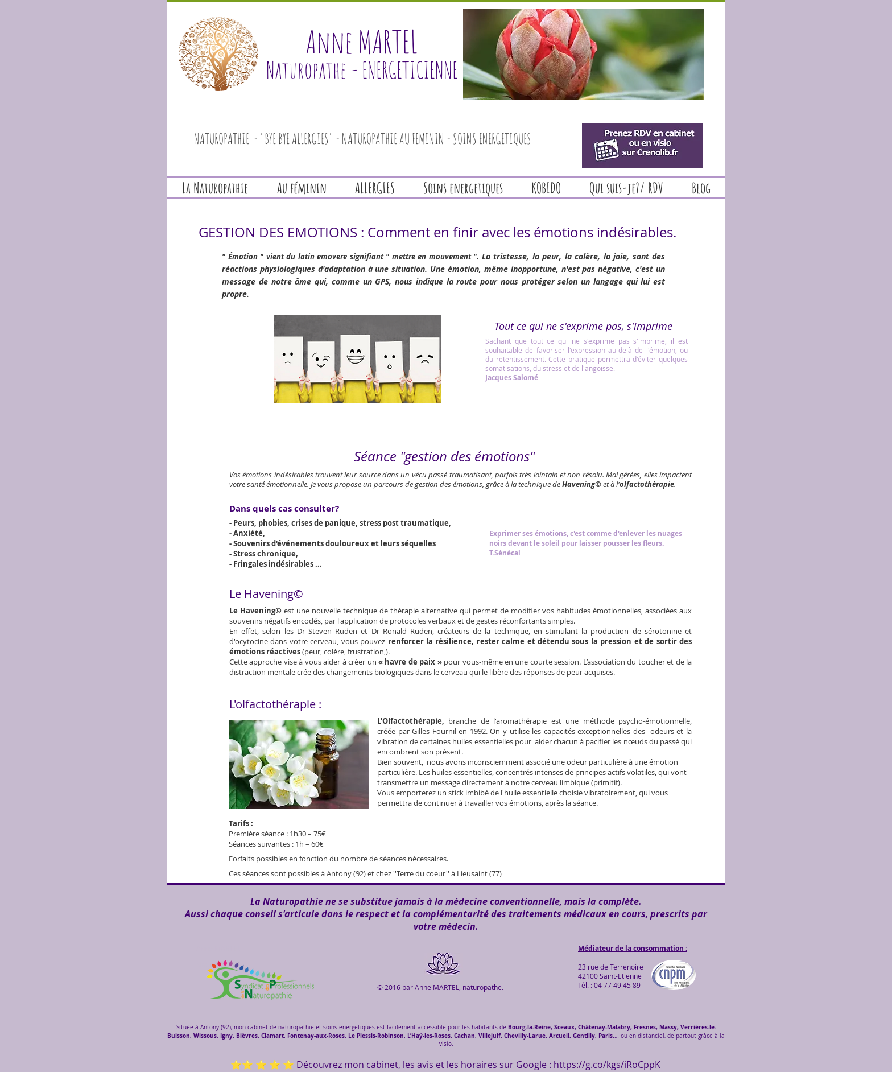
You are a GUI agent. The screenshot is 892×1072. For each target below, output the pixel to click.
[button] (583, 54)
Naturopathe (306, 69)
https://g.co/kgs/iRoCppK (607, 1064)
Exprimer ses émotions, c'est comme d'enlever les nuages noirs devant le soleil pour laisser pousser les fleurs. (585, 538)
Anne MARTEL (361, 41)
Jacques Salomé (511, 377)
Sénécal (507, 553)
